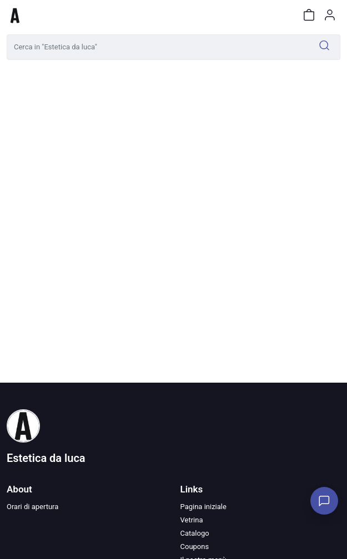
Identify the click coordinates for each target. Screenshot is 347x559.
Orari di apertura (32, 506)
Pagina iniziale (203, 506)
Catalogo (194, 533)
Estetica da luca (46, 458)
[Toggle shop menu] (37, 15)
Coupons (194, 546)
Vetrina (191, 520)
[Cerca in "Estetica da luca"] (158, 47)
